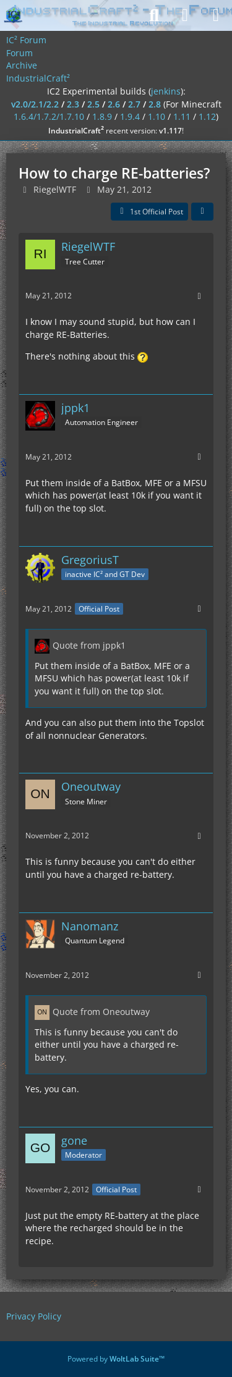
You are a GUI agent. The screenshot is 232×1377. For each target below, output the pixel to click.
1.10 (156, 116)
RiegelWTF (54, 189)
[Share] (202, 212)
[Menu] (216, 15)
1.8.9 (102, 116)
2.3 (73, 104)
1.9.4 (130, 116)
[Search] (154, 15)
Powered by (116, 1359)
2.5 (93, 104)
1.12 (207, 116)
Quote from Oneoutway (101, 1011)
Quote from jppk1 (89, 645)
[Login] (185, 15)
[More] (199, 296)
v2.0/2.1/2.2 (35, 104)
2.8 (154, 104)
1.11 (182, 116)
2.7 (134, 104)
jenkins (166, 91)
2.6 (114, 104)
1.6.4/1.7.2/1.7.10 (49, 116)
